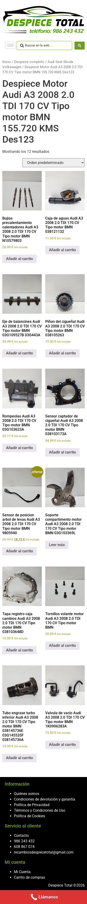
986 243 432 (24, 841)
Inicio (6, 62)
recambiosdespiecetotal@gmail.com (44, 852)
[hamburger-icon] (10, 45)
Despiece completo (29, 62)
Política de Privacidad (31, 805)
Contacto (21, 835)
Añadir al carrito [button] (19, 259)
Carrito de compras (29, 877)
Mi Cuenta (22, 872)
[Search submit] (79, 46)
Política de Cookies (29, 816)
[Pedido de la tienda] (53, 162)
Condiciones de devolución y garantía (44, 799)
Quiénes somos (26, 793)
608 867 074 (24, 846)
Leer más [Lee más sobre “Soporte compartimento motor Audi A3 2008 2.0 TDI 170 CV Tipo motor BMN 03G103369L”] (57, 545)
